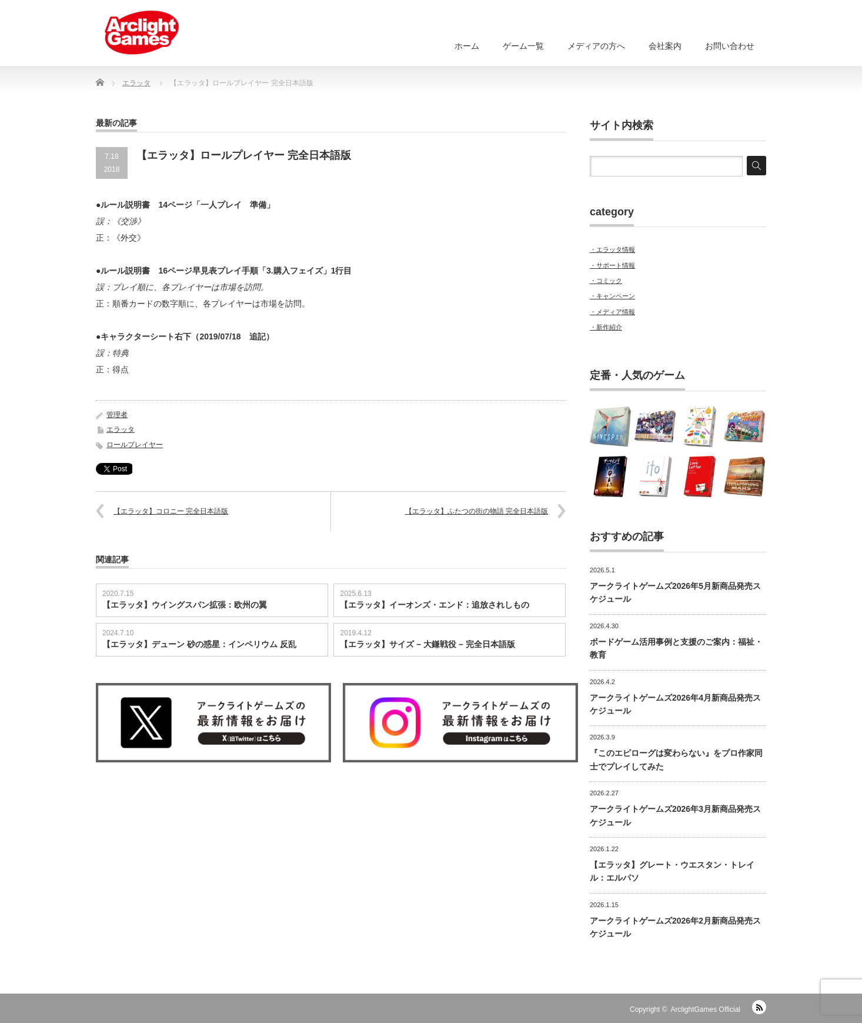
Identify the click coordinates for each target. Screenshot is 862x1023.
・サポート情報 (612, 265)
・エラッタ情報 (612, 249)
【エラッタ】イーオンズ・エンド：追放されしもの (434, 604)
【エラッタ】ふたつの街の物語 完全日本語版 (476, 511)
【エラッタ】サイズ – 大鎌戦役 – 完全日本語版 (427, 644)
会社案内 (665, 46)
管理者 (117, 415)
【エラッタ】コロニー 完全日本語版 (170, 511)
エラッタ (120, 429)
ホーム (467, 46)
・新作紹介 (606, 327)
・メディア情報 (612, 311)
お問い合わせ (729, 46)
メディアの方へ (596, 46)
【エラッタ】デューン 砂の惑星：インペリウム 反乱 (199, 644)
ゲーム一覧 (523, 46)
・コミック (606, 280)
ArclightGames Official (705, 1009)
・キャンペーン (612, 295)
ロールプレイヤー (134, 445)
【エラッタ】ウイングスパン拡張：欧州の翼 (184, 604)
